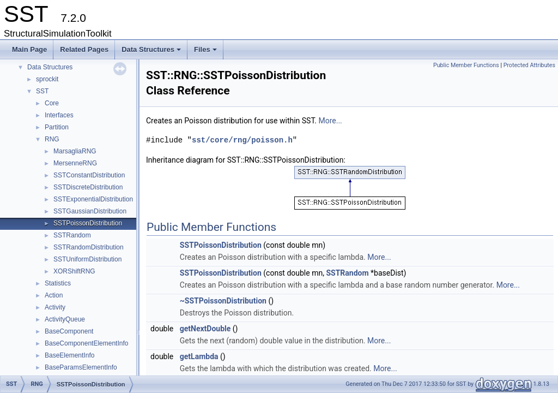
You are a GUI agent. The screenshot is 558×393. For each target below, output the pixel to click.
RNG (52, 139)
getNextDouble (205, 328)
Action (54, 295)
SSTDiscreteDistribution (88, 187)
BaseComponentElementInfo (86, 343)
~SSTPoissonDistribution (223, 300)
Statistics (58, 283)
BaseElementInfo (69, 355)
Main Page (29, 49)
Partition (57, 127)
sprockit (47, 79)
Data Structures (152, 52)
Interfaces (59, 115)
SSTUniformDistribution (87, 259)
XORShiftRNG (74, 271)
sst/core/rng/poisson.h (242, 140)
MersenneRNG (75, 163)
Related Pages (84, 49)
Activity (55, 307)
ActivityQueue (65, 319)
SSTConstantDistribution (89, 175)
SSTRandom (72, 235)
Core (52, 103)
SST (42, 91)
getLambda (199, 356)
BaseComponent (69, 331)
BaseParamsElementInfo (81, 367)
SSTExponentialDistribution (93, 199)
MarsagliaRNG (74, 151)
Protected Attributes (529, 65)
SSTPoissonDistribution (87, 223)
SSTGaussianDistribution (89, 211)
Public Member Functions (466, 65)
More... (330, 120)
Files (206, 52)
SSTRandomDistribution (88, 247)
